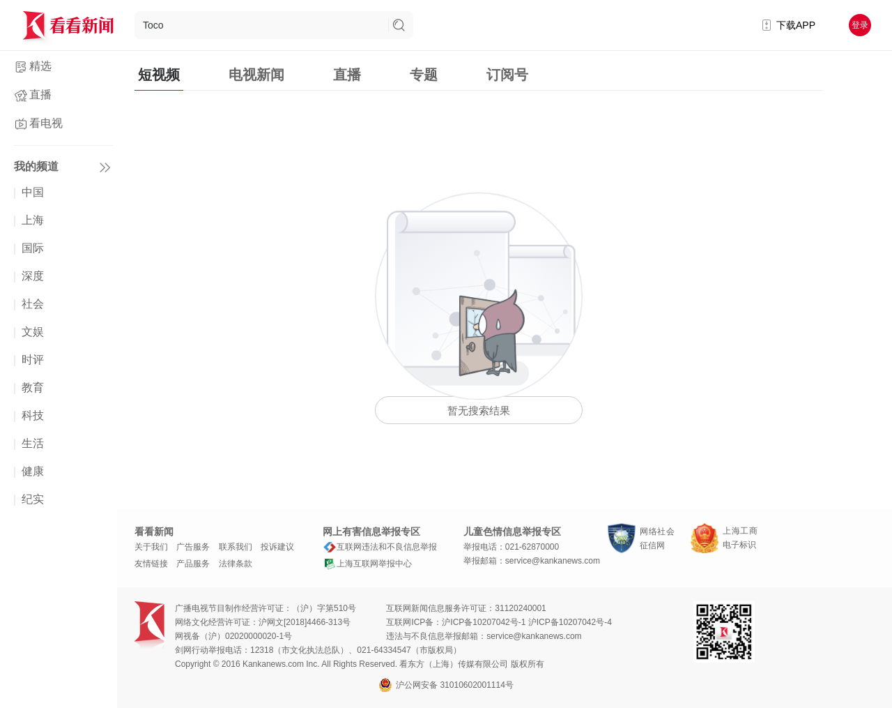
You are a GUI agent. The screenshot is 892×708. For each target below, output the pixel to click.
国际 (33, 248)
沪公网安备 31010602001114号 (446, 685)
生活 (33, 443)
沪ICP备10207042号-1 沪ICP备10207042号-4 (526, 622)
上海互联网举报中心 (367, 563)
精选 (40, 66)
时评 (33, 360)
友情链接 (151, 563)
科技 (33, 415)
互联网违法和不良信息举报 (380, 547)
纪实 (33, 499)
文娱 (33, 332)
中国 (33, 192)
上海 (33, 220)
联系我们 (235, 547)
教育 (33, 387)
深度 (33, 276)
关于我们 (151, 547)
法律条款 (235, 563)
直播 (40, 94)
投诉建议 (277, 547)
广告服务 (193, 547)
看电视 (46, 123)
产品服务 (193, 563)
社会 (33, 304)
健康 (33, 471)
